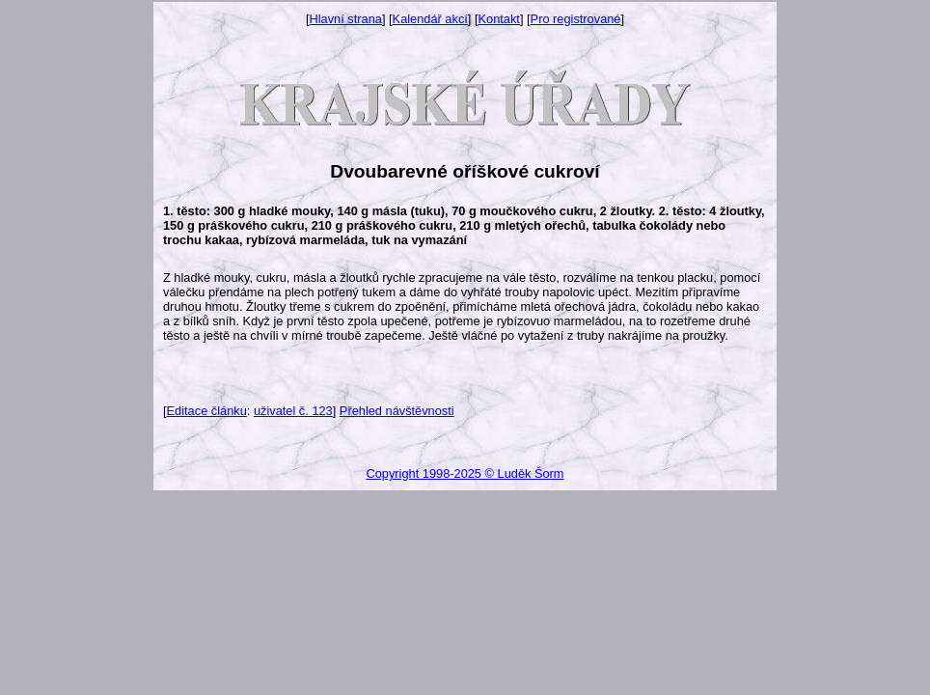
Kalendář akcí (430, 19)
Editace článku (207, 410)
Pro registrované (576, 19)
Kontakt (499, 19)
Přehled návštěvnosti (397, 410)
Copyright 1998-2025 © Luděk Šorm (464, 473)
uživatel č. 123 (293, 410)
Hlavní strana (346, 19)
